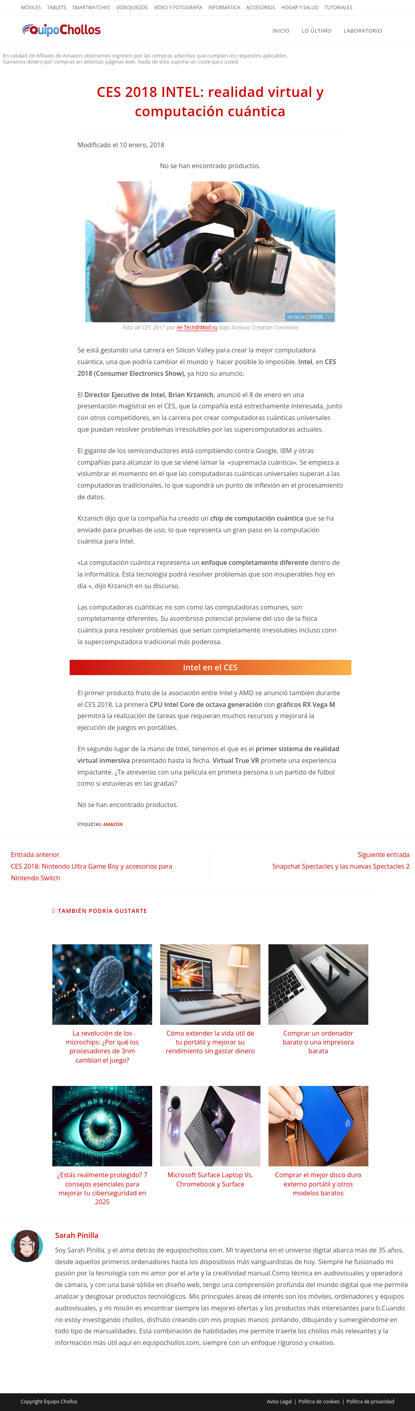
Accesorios (260, 7)
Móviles (31, 7)
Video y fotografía (178, 7)
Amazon (113, 824)
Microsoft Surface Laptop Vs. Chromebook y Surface (210, 1179)
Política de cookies (319, 1401)
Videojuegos (132, 7)
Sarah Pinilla (77, 1235)
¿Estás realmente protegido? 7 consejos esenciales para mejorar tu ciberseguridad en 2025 (102, 1188)
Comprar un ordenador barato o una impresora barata (318, 1042)
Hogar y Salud (299, 7)
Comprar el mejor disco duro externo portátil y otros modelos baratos (318, 1183)
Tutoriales (338, 7)
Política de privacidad (370, 1401)
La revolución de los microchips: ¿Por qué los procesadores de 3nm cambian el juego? (102, 1047)
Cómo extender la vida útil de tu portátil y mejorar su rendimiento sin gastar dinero (210, 1042)
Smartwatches (91, 7)
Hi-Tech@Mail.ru (197, 327)
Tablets (56, 7)
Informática (224, 7)
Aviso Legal (279, 1401)
